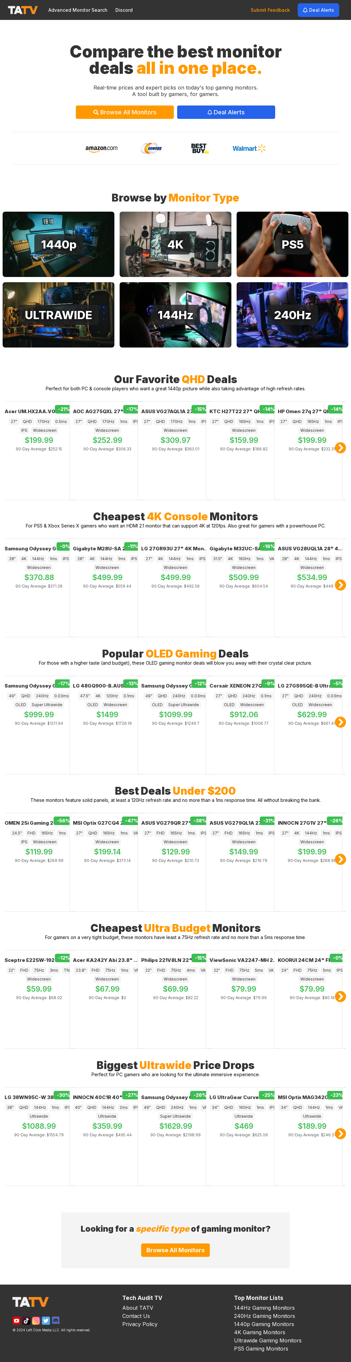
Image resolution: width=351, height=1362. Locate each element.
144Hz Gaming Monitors (264, 1308)
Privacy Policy (140, 1324)
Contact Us (136, 1316)
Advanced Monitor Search (78, 10)
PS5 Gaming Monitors (261, 1348)
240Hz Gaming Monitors (264, 1316)
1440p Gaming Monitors (264, 1324)
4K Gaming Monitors (259, 1332)
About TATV (137, 1308)
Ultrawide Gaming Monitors (268, 1340)
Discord (124, 10)
